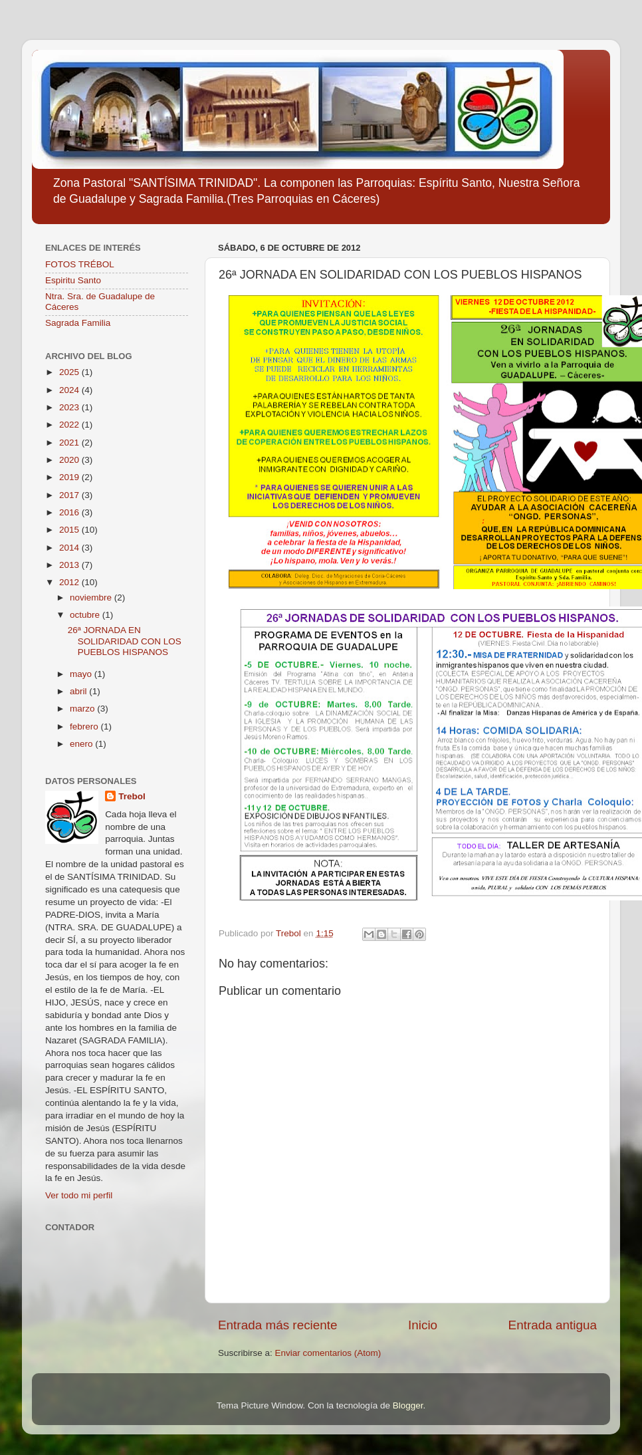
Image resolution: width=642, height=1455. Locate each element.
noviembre (92, 597)
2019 (70, 477)
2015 (70, 530)
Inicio (422, 1325)
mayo (82, 674)
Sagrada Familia (77, 323)
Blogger (408, 1405)
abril (79, 691)
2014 (70, 548)
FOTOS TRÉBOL (79, 264)
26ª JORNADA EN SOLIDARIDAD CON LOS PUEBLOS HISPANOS (124, 640)
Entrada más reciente (278, 1325)
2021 (70, 443)
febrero (85, 726)
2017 (70, 495)
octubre (86, 615)
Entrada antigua (552, 1325)
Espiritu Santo (73, 280)
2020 (70, 460)
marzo (83, 709)
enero (82, 744)
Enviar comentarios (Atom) (328, 1353)
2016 (70, 512)
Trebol (132, 796)
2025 (70, 372)
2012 (70, 582)
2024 (70, 390)
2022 (70, 425)
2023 (70, 407)
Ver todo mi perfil (78, 1195)
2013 (70, 565)
